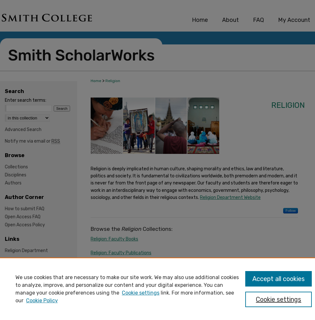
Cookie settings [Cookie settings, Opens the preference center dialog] (278, 299)
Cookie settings (140, 293)
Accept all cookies (278, 279)
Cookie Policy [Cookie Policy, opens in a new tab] (42, 300)
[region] (157, 289)
